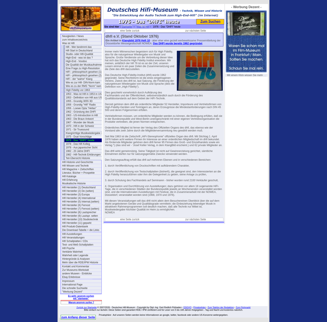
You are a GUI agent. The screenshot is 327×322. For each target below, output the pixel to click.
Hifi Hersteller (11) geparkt (76, 222)
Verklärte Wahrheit (72, 251)
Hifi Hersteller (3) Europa (76, 194)
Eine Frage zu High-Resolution (83, 68)
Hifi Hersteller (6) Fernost (76, 205)
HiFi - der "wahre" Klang (79, 79)
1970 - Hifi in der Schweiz (80, 126)
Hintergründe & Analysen (76, 258)
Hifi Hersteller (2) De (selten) (78, 191)
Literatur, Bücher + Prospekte (78, 172)
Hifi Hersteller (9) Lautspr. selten (80, 215)
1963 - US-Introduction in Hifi (82, 115)
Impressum (68, 281)
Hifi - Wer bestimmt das (79, 47)
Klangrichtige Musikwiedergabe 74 (85, 133)
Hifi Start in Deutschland (79, 50)
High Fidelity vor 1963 (78, 90)
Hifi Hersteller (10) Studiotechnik (80, 219)
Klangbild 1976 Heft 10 (136, 40)
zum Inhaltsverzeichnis (74, 39)
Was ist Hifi (68, 43)
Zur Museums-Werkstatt (75, 270)
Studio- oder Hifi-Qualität (79, 54)
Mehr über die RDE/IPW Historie (80, 262)
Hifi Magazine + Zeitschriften (78, 169)
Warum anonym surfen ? (81, 302)
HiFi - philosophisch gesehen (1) (84, 71)
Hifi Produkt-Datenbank (75, 226)
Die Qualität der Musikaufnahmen (84, 64)
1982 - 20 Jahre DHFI (78, 151)
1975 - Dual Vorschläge (79, 136)
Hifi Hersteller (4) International (78, 198)
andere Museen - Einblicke (77, 273)
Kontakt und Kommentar (75, 266)
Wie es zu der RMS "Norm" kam (83, 86)
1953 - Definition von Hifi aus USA (84, 97)
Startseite (126, 26)
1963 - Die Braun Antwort (80, 118)
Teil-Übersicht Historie (78, 158)
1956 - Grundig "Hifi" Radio (81, 104)
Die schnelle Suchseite (74, 288)
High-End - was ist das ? (79, 57)
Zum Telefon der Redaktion (221, 307)
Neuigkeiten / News (73, 36)
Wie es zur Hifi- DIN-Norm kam (83, 82)
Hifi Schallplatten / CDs (75, 241)
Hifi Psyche (68, 248)
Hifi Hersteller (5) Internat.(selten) (80, 201)
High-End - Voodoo (76, 61)
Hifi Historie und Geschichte (77, 162)
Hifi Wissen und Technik (75, 165)
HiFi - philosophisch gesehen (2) (84, 75)
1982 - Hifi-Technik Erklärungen (83, 154)
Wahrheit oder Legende (75, 255)
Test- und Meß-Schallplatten (77, 244)
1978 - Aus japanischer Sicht (81, 147)
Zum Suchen (210, 21)
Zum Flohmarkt (243, 307)
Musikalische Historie (74, 183)
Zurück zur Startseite (87, 307)
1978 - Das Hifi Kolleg (78, 144)
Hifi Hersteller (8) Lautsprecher (79, 212)
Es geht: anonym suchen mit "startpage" (81, 297)
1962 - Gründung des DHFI (81, 111)
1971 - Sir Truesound (77, 129)
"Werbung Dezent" (72, 291)
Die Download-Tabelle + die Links (80, 230)
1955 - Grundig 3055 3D (79, 101)
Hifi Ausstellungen (72, 234)
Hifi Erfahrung (69, 179)
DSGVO (187, 307)
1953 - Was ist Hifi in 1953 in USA (84, 94)
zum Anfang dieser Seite (78, 317)
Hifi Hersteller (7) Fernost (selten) (80, 208)
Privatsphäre (199, 307)
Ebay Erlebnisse (71, 277)
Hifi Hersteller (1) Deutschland (79, 187)
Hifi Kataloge (69, 176)
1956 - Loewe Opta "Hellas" (81, 108)
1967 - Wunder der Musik (80, 122)
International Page (72, 284)
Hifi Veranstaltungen (73, 237)
